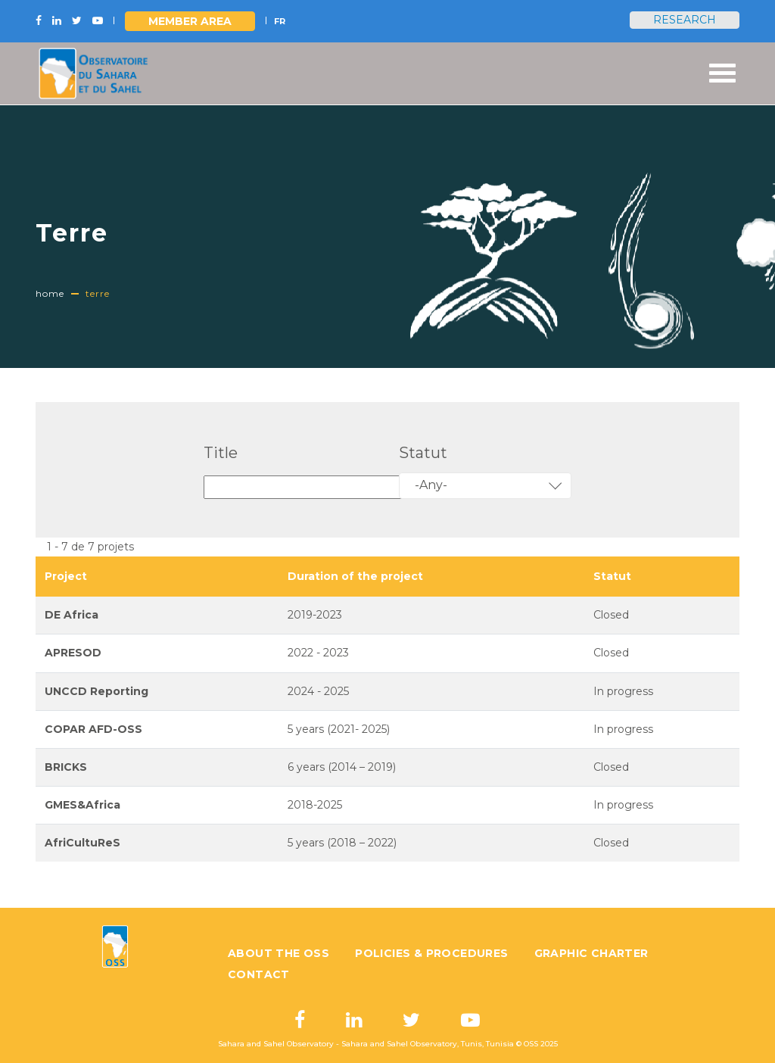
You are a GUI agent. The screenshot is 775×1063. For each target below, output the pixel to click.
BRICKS (66, 767)
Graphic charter (591, 953)
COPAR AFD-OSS (93, 729)
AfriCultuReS (82, 842)
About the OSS (278, 953)
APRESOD (73, 652)
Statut (423, 453)
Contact (259, 974)
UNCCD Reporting (96, 691)
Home (50, 293)
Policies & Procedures (431, 953)
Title (221, 453)
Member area (190, 21)
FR (279, 21)
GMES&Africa (82, 805)
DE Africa (71, 615)
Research (684, 19)
